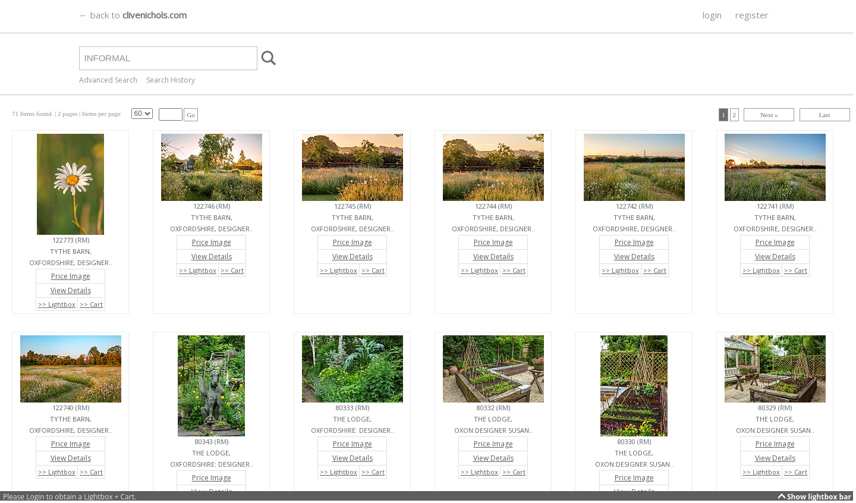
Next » (769, 114)
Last (824, 114)
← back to (133, 15)
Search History (170, 80)
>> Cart (91, 304)
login (712, 15)
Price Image (70, 276)
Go (190, 114)
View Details (71, 290)
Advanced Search (108, 80)
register (752, 15)
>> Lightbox (56, 304)
